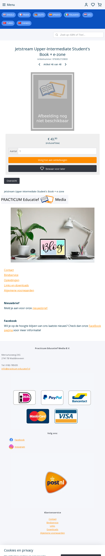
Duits (41, 14)
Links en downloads (16, 285)
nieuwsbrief (39, 308)
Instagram (20, 446)
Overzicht (12, 180)
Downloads (52, 529)
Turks (10, 23)
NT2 (89, 14)
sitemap (66, 550)
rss (73, 550)
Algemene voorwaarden (19, 290)
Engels (10, 14)
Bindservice (11, 275)
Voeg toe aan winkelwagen (52, 160)
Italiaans (74, 14)
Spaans (56, 14)
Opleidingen (11, 280)
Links (52, 525)
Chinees (26, 23)
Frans (26, 14)
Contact (9, 270)
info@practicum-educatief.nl (16, 368)
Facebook (20, 439)
